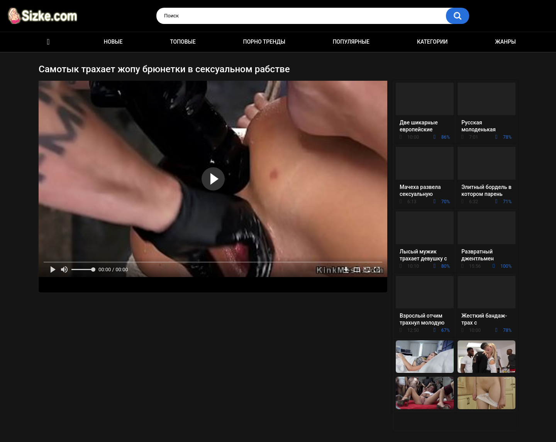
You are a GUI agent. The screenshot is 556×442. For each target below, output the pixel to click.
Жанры (505, 42)
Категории (432, 42)
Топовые (182, 42)
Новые (113, 42)
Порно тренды (264, 42)
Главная (48, 42)
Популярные (351, 42)
